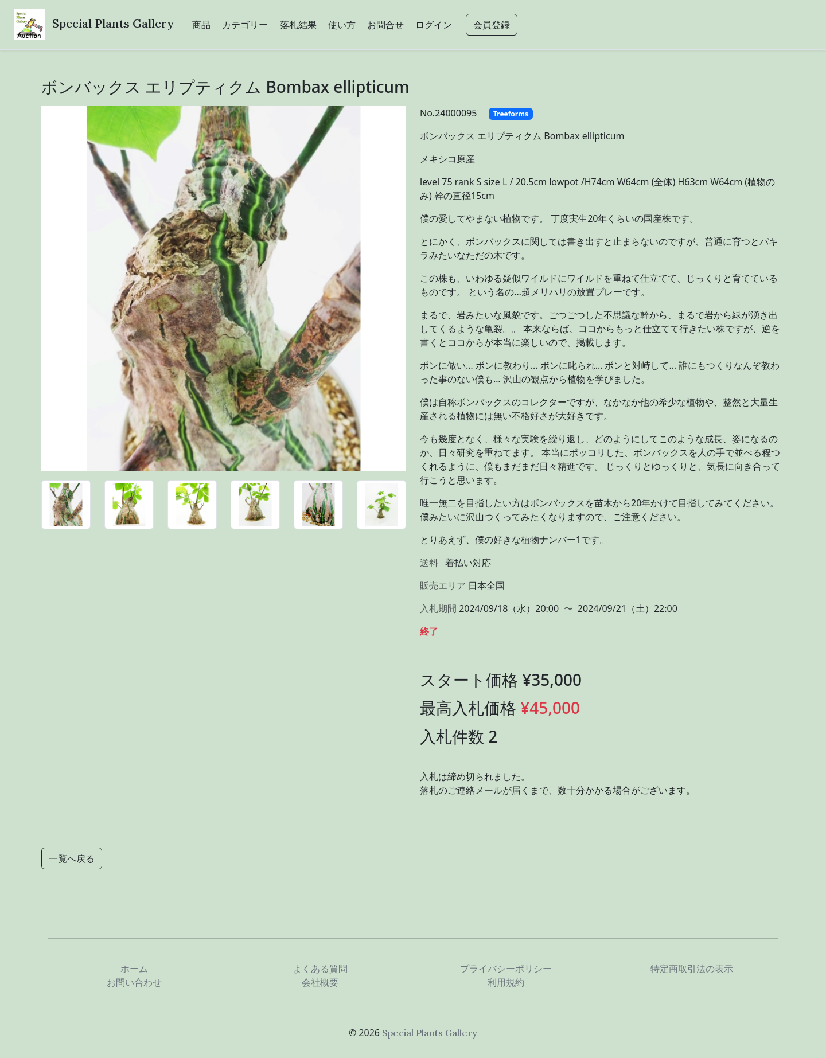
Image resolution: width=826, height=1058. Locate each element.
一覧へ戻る (72, 858)
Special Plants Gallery (113, 23)
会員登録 (491, 24)
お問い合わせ (134, 982)
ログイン (433, 24)
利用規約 (506, 982)
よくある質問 (320, 968)
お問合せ (385, 24)
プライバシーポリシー (506, 968)
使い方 (342, 24)
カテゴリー (245, 24)
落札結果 (298, 24)
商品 (201, 24)
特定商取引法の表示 (691, 968)
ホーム (134, 968)
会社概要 (320, 982)
